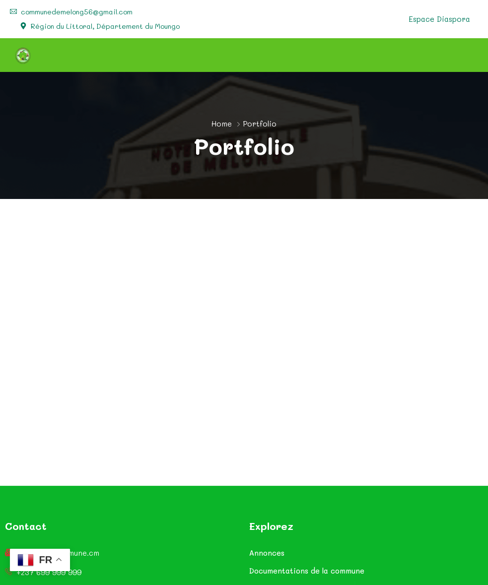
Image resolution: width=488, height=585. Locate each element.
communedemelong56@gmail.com (77, 11)
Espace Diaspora (439, 19)
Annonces (266, 553)
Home (221, 124)
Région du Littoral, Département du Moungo (105, 26)
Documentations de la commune (306, 571)
